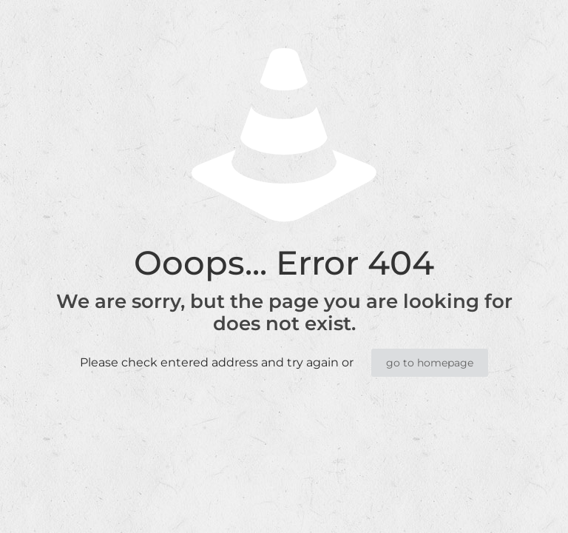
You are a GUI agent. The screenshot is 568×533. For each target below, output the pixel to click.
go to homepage (429, 362)
